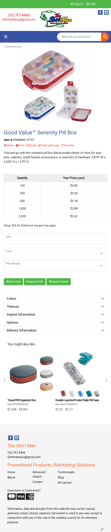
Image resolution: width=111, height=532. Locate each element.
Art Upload (64, 482)
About (11, 477)
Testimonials (66, 472)
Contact (37, 482)
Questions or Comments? (24, 490)
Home (11, 472)
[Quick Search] (79, 36)
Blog (61, 477)
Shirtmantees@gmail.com (18, 19)
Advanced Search (39, 474)
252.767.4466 (19, 15)
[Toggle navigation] (6, 36)
